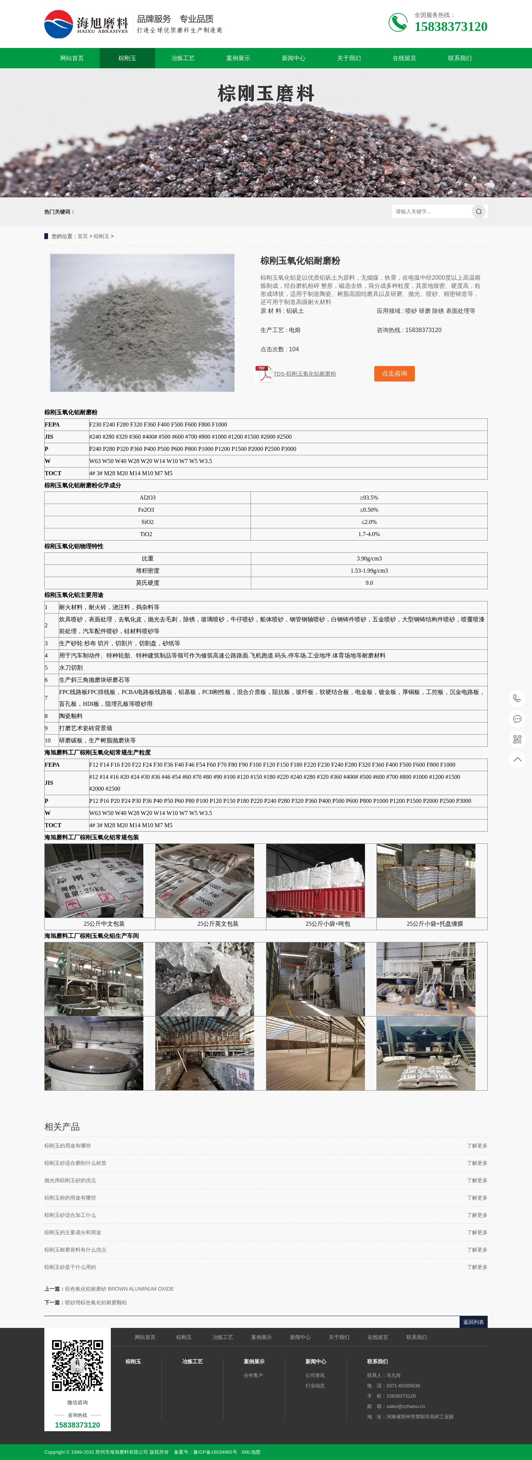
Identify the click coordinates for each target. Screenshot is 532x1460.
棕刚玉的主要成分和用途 (72, 1232)
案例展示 (238, 58)
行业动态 (315, 1385)
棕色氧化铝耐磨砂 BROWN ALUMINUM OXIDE (119, 1289)
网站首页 (72, 58)
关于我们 (349, 58)
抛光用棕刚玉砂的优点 (70, 1180)
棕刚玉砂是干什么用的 (70, 1267)
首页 (83, 236)
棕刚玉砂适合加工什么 (70, 1215)
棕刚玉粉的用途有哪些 (70, 1198)
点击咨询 (394, 373)
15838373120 (517, 698)
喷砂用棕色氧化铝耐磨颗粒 (96, 1302)
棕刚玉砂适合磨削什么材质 (75, 1163)
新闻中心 (294, 58)
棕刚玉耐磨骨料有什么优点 (75, 1250)
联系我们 (460, 58)
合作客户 (253, 1375)
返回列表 (473, 1322)
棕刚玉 (127, 58)
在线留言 (404, 58)
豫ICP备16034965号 (215, 1452)
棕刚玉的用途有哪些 (67, 1146)
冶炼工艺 (183, 58)
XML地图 (251, 1452)
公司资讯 (315, 1375)
